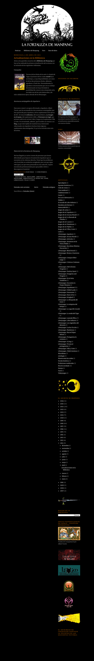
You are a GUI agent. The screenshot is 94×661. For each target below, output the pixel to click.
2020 (62, 418)
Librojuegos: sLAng (64, 341)
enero (64, 479)
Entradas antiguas (49, 187)
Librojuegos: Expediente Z (66, 287)
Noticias (18, 50)
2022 (62, 412)
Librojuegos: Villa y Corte (24, 180)
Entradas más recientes (21, 187)
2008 (62, 488)
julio (63, 457)
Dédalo (60, 200)
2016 (61, 429)
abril (63, 465)
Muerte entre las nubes (65, 358)
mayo (64, 462)
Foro (43, 50)
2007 (62, 491)
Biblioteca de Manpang (31, 50)
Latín (60, 232)
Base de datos (52, 50)
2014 (62, 435)
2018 (62, 423)
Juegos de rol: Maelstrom (66, 224)
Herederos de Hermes (65, 205)
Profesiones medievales (66, 363)
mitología (61, 356)
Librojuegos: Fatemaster (66, 292)
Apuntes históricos (64, 185)
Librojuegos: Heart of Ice (66, 295)
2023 (62, 409)
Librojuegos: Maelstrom (66, 330)
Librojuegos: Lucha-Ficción (67, 327)
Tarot (60, 371)
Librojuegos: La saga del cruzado (69, 309)
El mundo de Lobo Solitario (67, 202)
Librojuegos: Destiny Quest (67, 271)
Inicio (36, 187)
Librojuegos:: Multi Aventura (67, 351)
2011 (61, 443)
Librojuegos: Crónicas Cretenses (68, 262)
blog (15, 124)
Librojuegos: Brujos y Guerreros (68, 253)
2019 (61, 421)
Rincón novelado (63, 366)
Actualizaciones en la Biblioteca (29, 58)
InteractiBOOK (63, 207)
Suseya (60, 368)
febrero (64, 476)
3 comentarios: (41, 172)
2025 (62, 404)
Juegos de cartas (63, 210)
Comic (60, 195)
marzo (64, 473)
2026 (62, 401)
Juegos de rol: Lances (65, 222)
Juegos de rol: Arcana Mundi (67, 215)
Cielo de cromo (63, 188)
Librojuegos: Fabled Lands (67, 290)
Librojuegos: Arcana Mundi (67, 237)
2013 (62, 437)
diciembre (65, 445)
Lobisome (29, 115)
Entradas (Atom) (28, 191)
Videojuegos (62, 373)
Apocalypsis (62, 183)
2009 (62, 485)
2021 (62, 415)
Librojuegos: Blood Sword (66, 251)
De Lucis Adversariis (65, 198)
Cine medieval (63, 190)
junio (64, 459)
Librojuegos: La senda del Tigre (35, 178)
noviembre (65, 448)
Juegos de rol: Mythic (65, 227)
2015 (62, 432)
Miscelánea (62, 353)
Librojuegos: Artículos (65, 239)
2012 (62, 440)
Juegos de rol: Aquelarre (25, 177)
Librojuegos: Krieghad (65, 297)
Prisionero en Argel (44, 117)
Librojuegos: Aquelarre (65, 234)
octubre (64, 451)
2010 (62, 482)
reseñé (48, 77)
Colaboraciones (63, 193)
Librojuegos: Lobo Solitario (67, 320)
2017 (61, 426)
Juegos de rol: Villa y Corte (66, 229)
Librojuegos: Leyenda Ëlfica (67, 318)
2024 (62, 407)
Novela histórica (63, 361)
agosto (64, 454)
